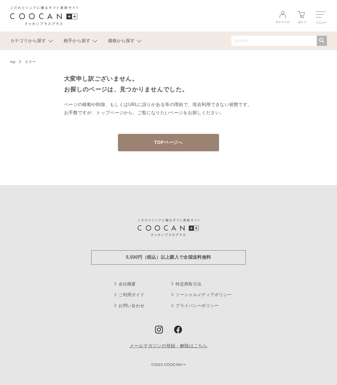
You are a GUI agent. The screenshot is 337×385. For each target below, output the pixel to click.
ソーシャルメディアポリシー (203, 294)
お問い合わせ (131, 305)
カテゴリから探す (31, 40)
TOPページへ (168, 142)
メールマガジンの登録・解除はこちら (168, 345)
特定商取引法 (188, 284)
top (12, 62)
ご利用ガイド (131, 294)
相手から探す (80, 40)
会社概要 (127, 284)
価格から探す (125, 40)
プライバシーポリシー (197, 305)
